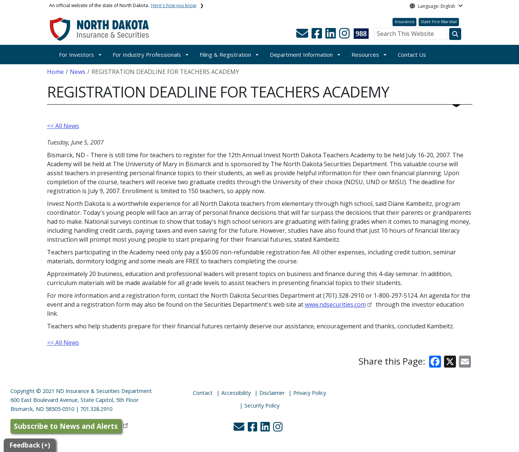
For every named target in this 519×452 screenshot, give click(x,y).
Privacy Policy (309, 392)
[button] (303, 35)
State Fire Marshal (438, 21)
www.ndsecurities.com (335, 304)
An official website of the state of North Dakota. (122, 5)
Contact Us (412, 54)
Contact (203, 392)
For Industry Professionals (147, 54)
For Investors (76, 54)
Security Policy (261, 405)
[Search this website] (455, 34)
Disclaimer (272, 392)
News (77, 72)
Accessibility (236, 392)
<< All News (63, 126)
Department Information (301, 54)
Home (55, 72)
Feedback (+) (29, 445)
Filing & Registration (225, 54)
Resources (365, 54)
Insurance (405, 21)
